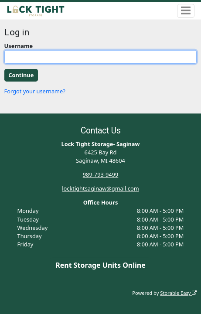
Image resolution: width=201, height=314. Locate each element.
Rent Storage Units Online (100, 265)
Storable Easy (178, 293)
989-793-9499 (100, 175)
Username (18, 46)
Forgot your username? (34, 91)
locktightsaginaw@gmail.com (100, 189)
